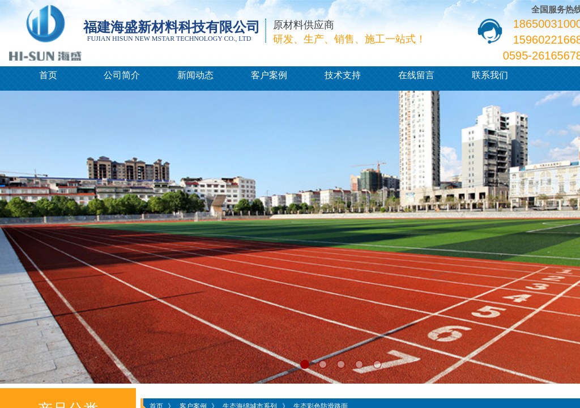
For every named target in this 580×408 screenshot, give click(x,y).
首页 (48, 75)
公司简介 (122, 75)
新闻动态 (195, 75)
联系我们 (490, 75)
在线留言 (416, 75)
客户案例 (269, 75)
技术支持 (343, 75)
